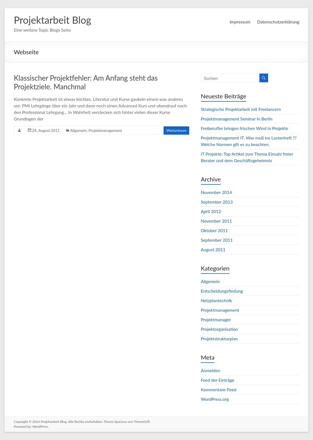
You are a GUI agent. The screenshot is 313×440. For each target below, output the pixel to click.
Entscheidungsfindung (222, 290)
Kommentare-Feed (218, 389)
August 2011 (213, 249)
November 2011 (216, 220)
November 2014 (216, 192)
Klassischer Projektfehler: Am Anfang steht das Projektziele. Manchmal (86, 82)
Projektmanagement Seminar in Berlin (237, 118)
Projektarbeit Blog (52, 20)
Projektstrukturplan (219, 338)
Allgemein (78, 130)
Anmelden (210, 370)
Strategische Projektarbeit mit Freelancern (241, 109)
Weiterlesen (176, 130)
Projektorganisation (219, 329)
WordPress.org (215, 399)
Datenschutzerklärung (278, 21)
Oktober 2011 (214, 230)
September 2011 (217, 239)
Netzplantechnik (216, 300)
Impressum (240, 21)
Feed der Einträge (217, 380)
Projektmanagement (105, 130)
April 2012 (211, 211)
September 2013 (217, 201)
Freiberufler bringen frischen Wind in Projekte (244, 128)
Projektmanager (216, 319)
